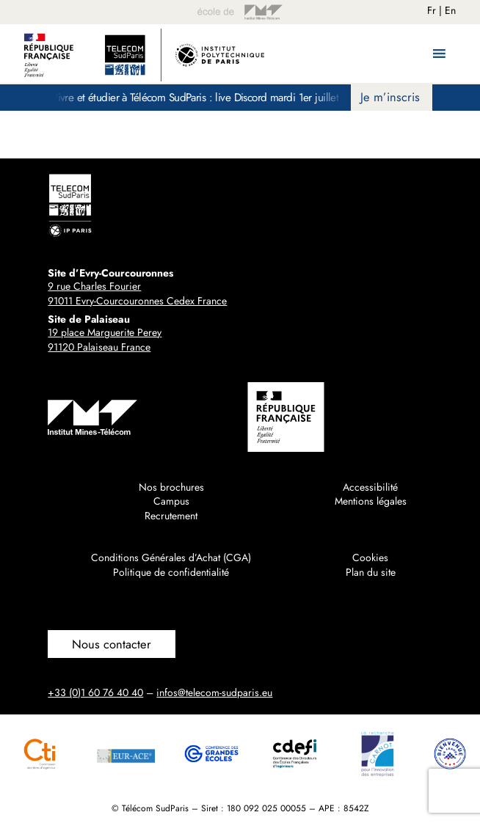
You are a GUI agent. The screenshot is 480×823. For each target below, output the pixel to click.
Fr (431, 10)
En (450, 10)
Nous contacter (111, 644)
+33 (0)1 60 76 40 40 (95, 692)
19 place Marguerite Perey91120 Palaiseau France (104, 339)
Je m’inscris (390, 97)
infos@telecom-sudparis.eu (214, 692)
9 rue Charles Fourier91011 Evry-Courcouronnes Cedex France (137, 293)
